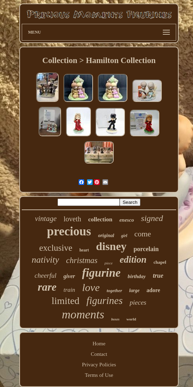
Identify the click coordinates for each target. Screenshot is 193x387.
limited (65, 300)
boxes (115, 319)
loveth (72, 219)
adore (153, 290)
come (142, 233)
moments (83, 314)
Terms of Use (99, 375)
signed (152, 218)
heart (84, 250)
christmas (81, 260)
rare (47, 287)
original (106, 235)
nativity (45, 260)
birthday (137, 276)
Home (99, 343)
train (69, 289)
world (131, 319)
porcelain (146, 249)
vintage (45, 218)
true (158, 275)
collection (100, 219)
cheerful (45, 275)
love (91, 287)
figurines (104, 300)
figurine (101, 273)
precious (69, 231)
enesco (126, 220)
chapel (160, 262)
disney (111, 246)
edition (133, 259)
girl (124, 235)
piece (109, 263)
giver (69, 276)
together (114, 290)
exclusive (55, 248)
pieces (137, 302)
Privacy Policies (99, 364)
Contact (99, 354)
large (134, 290)
